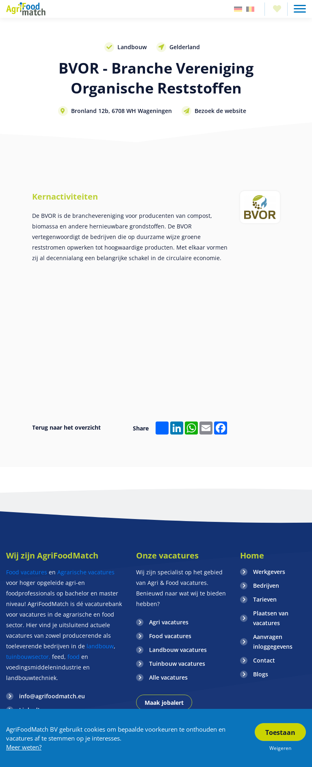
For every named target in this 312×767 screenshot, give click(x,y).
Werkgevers (269, 572)
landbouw (100, 646)
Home (252, 555)
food (73, 657)
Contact (264, 660)
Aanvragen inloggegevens (272, 641)
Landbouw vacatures (178, 650)
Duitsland (238, 9)
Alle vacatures (168, 677)
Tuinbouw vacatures (177, 663)
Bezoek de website (220, 111)
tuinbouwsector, (28, 657)
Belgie (250, 9)
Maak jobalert (164, 702)
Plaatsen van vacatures (270, 618)
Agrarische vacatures (86, 572)
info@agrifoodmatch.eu (52, 696)
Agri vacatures (168, 622)
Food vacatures (26, 572)
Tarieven (265, 599)
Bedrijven (266, 585)
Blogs (260, 674)
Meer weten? (23, 747)
